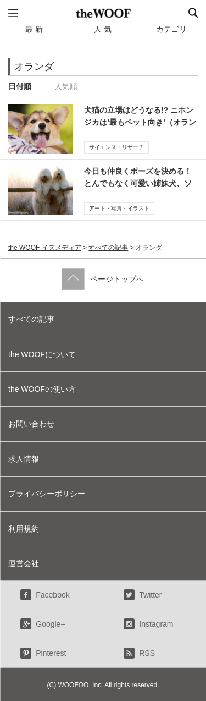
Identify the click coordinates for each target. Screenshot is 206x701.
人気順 (65, 86)
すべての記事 (108, 247)
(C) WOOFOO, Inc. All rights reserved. (103, 685)
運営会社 (23, 563)
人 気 (103, 29)
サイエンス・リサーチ (116, 147)
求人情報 (23, 458)
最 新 (34, 29)
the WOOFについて (42, 354)
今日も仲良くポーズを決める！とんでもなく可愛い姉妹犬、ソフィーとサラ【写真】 (138, 183)
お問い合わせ (31, 423)
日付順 (19, 86)
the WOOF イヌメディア (44, 247)
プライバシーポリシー (46, 493)
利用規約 (23, 528)
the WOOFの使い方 (42, 389)
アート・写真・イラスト (119, 208)
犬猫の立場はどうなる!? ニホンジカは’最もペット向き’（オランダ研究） (140, 122)
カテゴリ (171, 29)
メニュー (13, 13)
